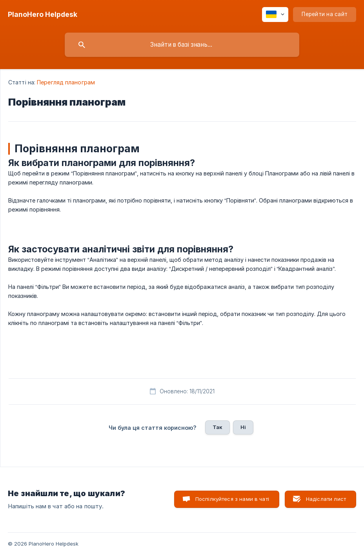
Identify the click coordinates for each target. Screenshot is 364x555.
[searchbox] (182, 45)
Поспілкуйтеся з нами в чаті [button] (232, 499)
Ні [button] (243, 427)
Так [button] (217, 427)
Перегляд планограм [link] (66, 82)
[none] (42, 14)
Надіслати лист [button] (326, 499)
